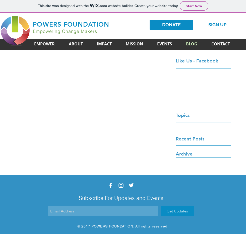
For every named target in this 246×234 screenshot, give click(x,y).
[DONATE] (171, 25)
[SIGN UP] (217, 25)
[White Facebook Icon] (110, 185)
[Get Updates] (177, 211)
